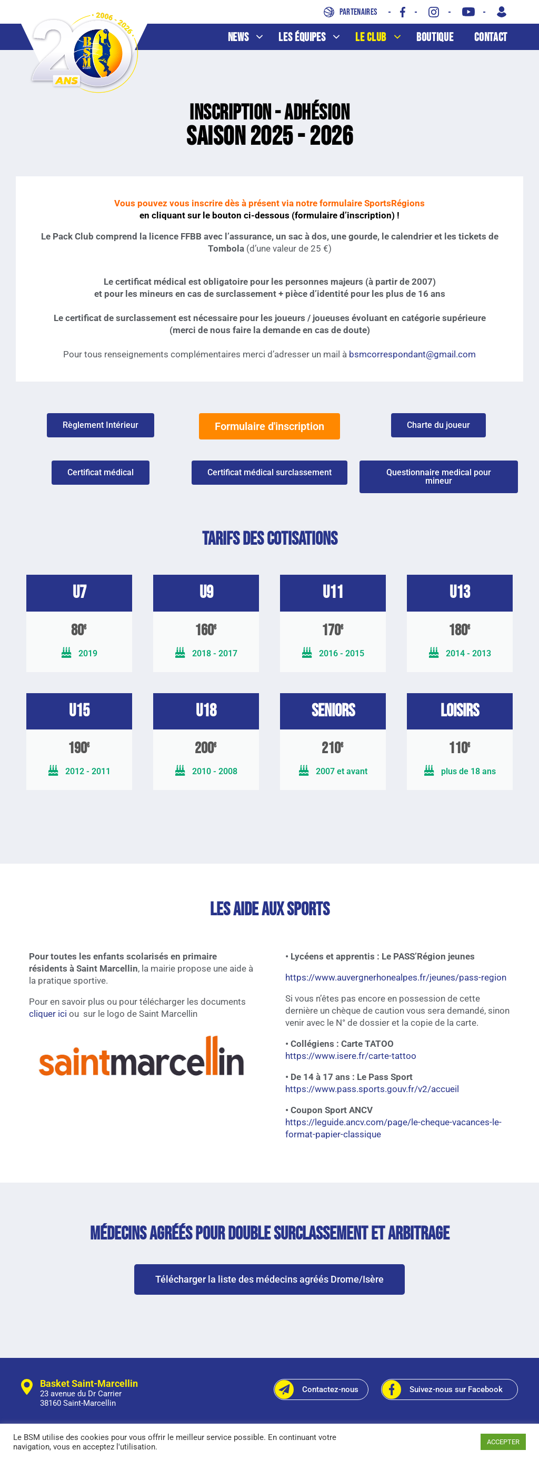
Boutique (434, 38)
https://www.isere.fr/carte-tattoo (350, 1056)
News (251, 38)
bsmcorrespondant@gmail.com (412, 354)
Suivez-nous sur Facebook (442, 1389)
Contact (490, 38)
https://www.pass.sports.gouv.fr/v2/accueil (372, 1089)
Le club (383, 38)
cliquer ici (48, 1013)
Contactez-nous (316, 1389)
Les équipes (314, 38)
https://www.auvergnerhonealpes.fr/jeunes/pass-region (395, 977)
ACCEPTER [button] (503, 1442)
